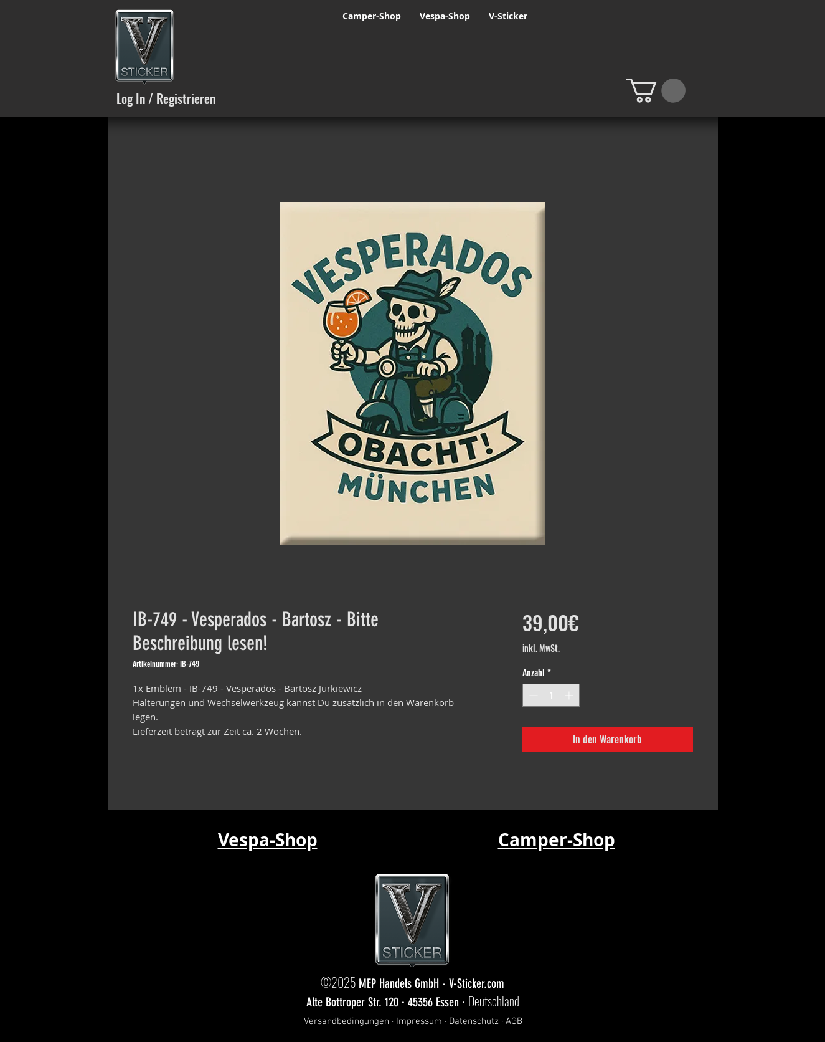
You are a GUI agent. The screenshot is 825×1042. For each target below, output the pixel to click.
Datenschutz (474, 1021)
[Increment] (570, 695)
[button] (656, 91)
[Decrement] (532, 695)
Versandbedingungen (346, 1021)
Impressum (419, 1021)
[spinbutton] (551, 695)
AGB (514, 1021)
